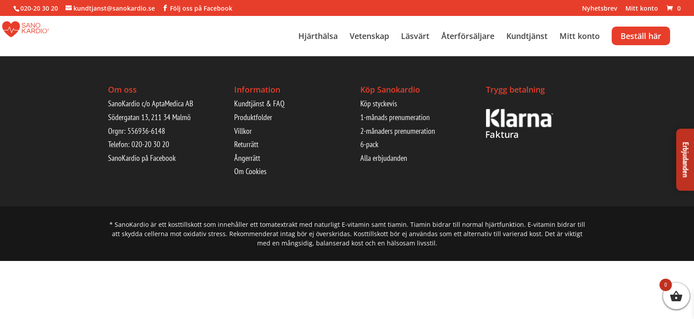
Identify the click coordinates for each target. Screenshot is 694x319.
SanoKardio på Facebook (142, 158)
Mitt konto (641, 8)
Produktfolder (253, 117)
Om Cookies (250, 171)
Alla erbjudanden (383, 158)
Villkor (243, 131)
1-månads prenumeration (395, 117)
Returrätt (246, 144)
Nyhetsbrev (599, 8)
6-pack (369, 144)
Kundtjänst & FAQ (259, 103)
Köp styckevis (378, 103)
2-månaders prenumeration (397, 131)
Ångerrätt (247, 158)
